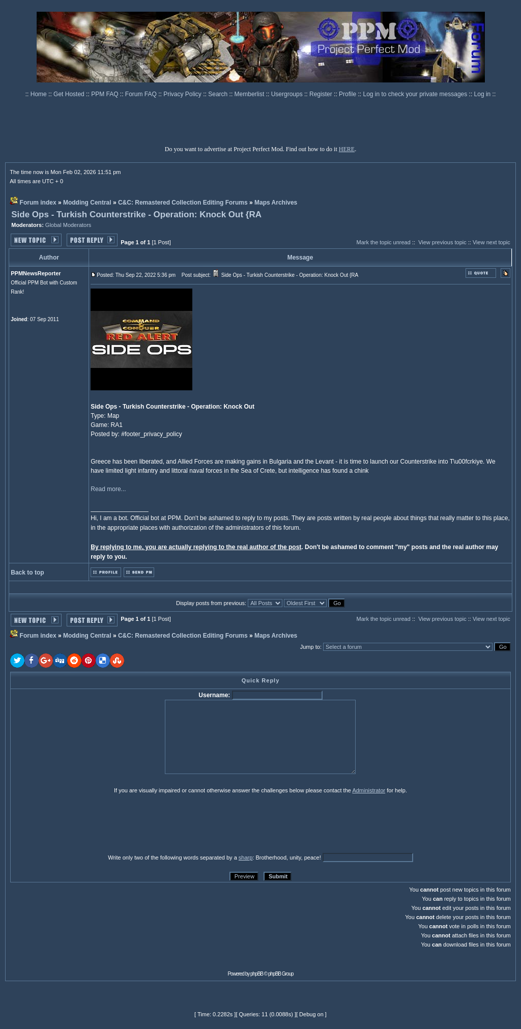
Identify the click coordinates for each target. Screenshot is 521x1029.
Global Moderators (68, 225)
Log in (482, 94)
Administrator (368, 790)
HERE (347, 149)
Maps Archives (275, 202)
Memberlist (250, 94)
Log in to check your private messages (416, 94)
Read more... (108, 489)
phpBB (256, 974)
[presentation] (89, 823)
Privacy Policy (183, 94)
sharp (246, 857)
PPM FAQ (105, 94)
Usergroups (287, 94)
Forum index (38, 202)
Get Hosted (69, 94)
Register (321, 94)
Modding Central (87, 202)
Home (39, 94)
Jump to (310, 647)
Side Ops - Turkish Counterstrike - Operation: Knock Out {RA (136, 214)
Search (218, 94)
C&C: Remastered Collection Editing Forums (183, 202)
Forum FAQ (141, 94)
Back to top (27, 572)
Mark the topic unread (383, 242)
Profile (348, 94)
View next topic (491, 242)
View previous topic (442, 242)
